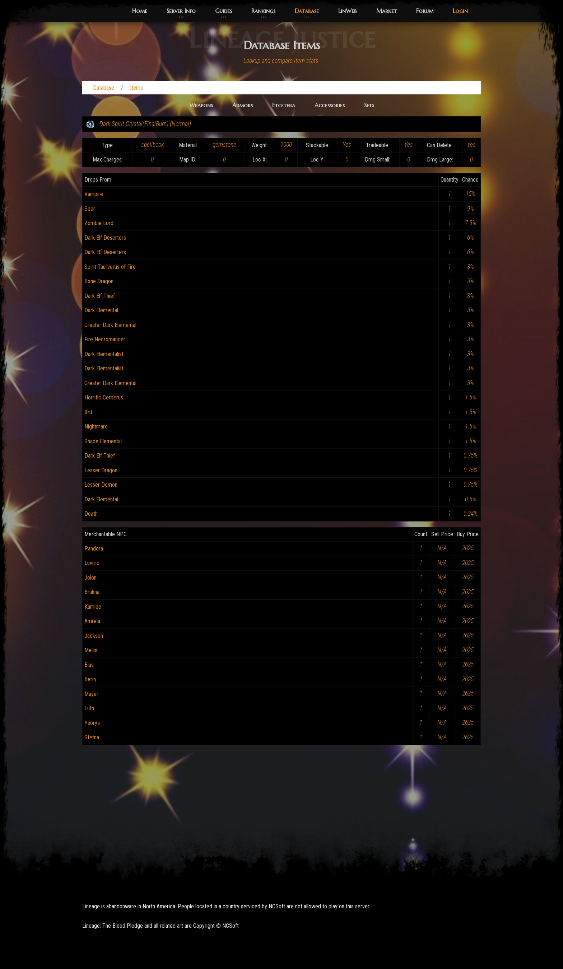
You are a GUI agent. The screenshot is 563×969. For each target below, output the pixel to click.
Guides (223, 10)
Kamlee (92, 606)
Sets (369, 105)
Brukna (91, 592)
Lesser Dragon (100, 470)
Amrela (92, 621)
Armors (242, 105)
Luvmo (91, 563)
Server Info (181, 10)
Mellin (90, 650)
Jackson (93, 635)
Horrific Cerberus (103, 397)
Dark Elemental (101, 310)
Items (136, 87)
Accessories (330, 105)
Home (139, 10)
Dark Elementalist (104, 354)
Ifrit (88, 412)
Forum (424, 10)
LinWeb (347, 10)
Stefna (91, 737)
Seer (89, 208)
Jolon (90, 577)
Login (460, 10)
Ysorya (92, 723)
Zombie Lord (98, 223)
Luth (89, 708)
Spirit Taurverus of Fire (110, 266)
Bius (89, 664)
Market (386, 10)
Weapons (201, 105)
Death (91, 513)
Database (307, 10)
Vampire (93, 194)
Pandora (93, 548)
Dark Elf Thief (99, 295)
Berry (90, 679)
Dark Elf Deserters (105, 237)
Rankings (263, 10)
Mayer (91, 694)
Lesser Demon (100, 484)
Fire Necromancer (104, 339)
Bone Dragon (98, 281)
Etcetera (283, 105)
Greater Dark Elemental (110, 325)
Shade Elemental (103, 441)
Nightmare (96, 426)
